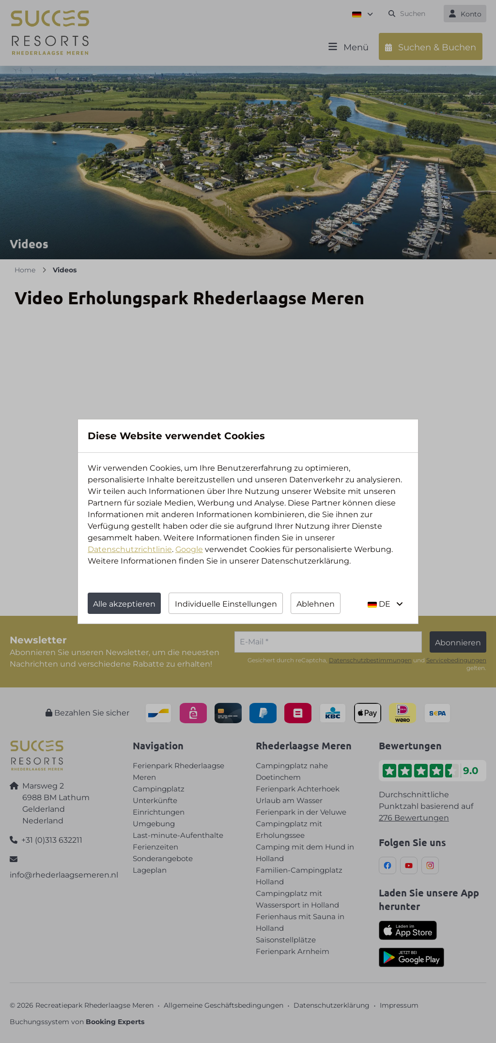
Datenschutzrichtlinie (130, 549)
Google (189, 549)
